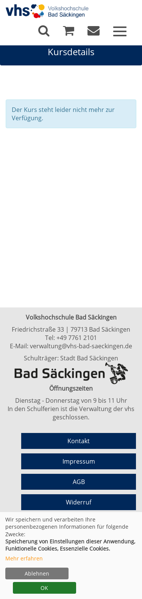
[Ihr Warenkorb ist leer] (68, 32)
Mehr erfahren (24, 558)
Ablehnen (37, 573)
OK (44, 587)
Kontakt (78, 441)
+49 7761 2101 (76, 338)
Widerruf (78, 502)
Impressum (78, 461)
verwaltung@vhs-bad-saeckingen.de (81, 346)
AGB (79, 482)
